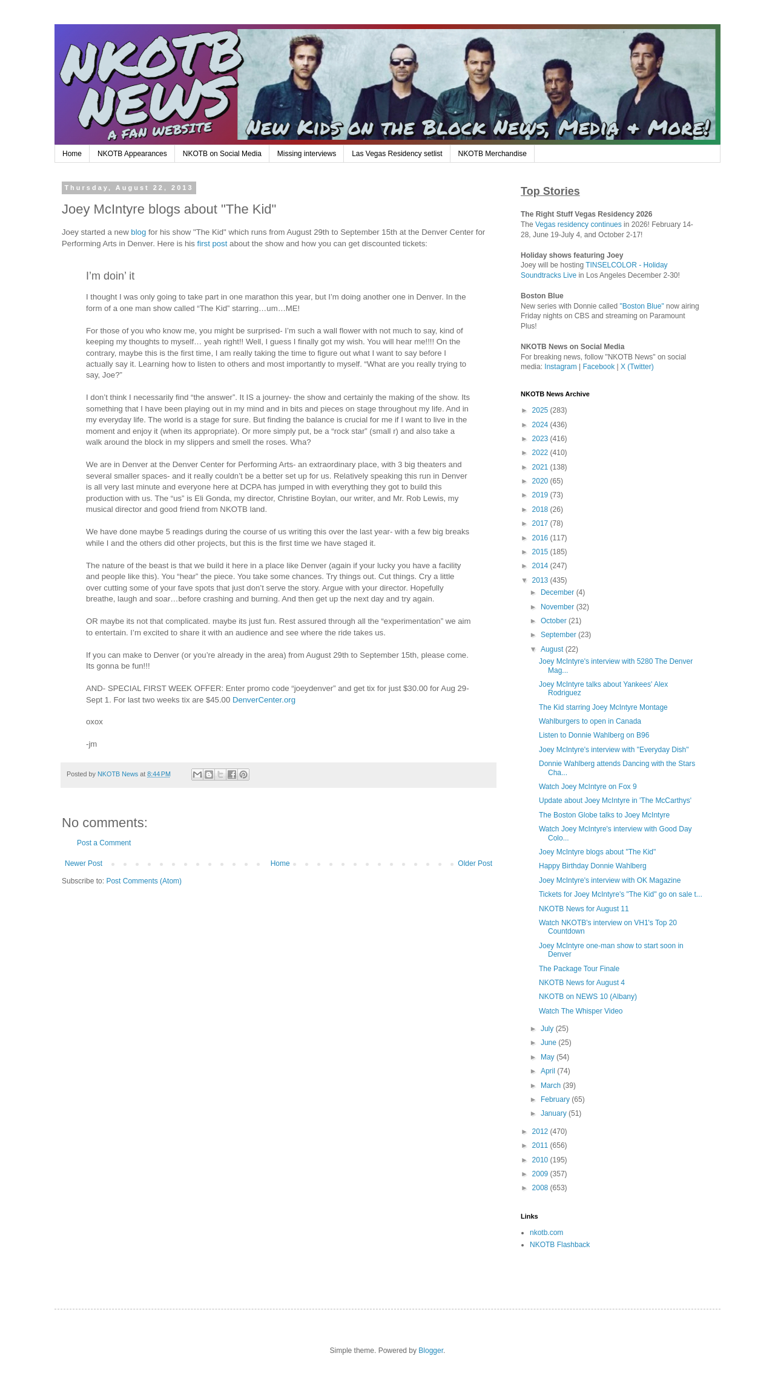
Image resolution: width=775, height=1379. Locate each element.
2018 (541, 509)
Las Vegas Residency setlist (397, 153)
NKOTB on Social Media (222, 153)
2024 (541, 425)
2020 (541, 481)
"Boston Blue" (641, 306)
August (553, 649)
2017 (541, 523)
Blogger (430, 1350)
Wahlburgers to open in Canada (590, 721)
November (558, 607)
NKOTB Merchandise (492, 153)
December (558, 592)
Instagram (560, 366)
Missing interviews (306, 153)
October (555, 621)
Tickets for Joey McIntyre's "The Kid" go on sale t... (620, 894)
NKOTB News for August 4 (582, 982)
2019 (541, 495)
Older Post (475, 863)
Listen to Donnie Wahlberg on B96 (594, 735)
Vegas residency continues (578, 224)
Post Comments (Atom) (144, 881)
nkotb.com (546, 1232)
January (555, 1113)
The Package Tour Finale (579, 969)
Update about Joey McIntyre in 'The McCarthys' (615, 800)
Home (72, 153)
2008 (541, 1188)
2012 (541, 1131)
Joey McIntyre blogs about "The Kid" (597, 852)
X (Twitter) (637, 366)
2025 (541, 410)
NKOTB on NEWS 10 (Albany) (588, 996)
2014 (541, 566)
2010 (541, 1160)
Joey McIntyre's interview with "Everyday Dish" (614, 749)
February (556, 1099)
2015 (541, 552)
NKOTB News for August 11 (584, 909)
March (552, 1085)
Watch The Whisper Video (581, 1011)
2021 (541, 467)
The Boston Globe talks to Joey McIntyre (604, 815)
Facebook (599, 366)
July (548, 1028)
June (549, 1042)
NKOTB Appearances (132, 153)
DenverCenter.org (263, 699)
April (549, 1071)
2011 (541, 1145)
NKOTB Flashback (560, 1244)
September (559, 635)
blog (138, 232)
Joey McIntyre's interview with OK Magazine (610, 880)
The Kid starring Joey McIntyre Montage (603, 707)
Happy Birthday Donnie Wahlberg (593, 866)
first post (212, 243)
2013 (541, 580)
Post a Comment (104, 843)
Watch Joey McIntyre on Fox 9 (588, 786)
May (548, 1057)
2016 (541, 538)
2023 (541, 438)
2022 (541, 452)
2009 (541, 1174)
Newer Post (83, 863)
